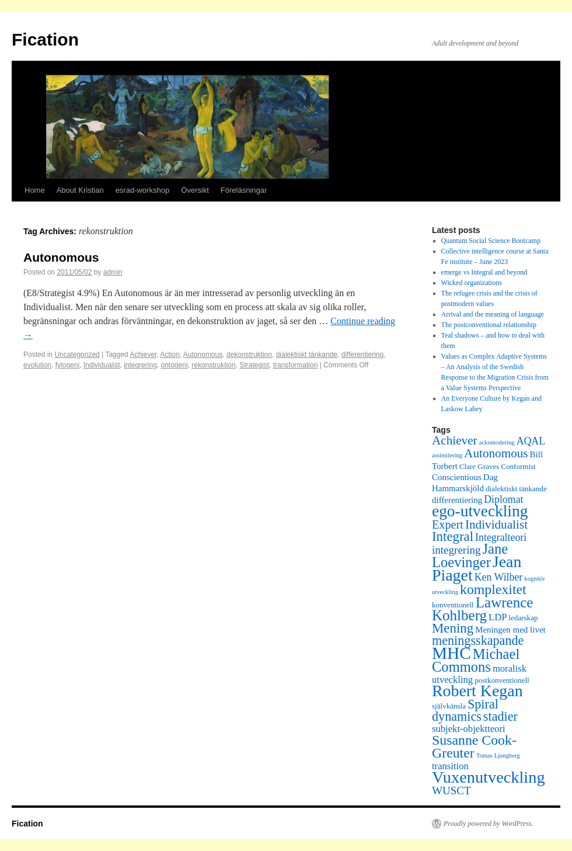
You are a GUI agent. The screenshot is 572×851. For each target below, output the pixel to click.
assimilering (447, 455)
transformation (295, 365)
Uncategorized (76, 354)
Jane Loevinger (470, 555)
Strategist (254, 365)
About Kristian (80, 190)
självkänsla (449, 705)
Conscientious (457, 477)
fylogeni (67, 365)
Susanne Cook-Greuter (474, 746)
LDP (498, 617)
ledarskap (523, 617)
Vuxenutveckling (488, 777)
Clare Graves (479, 466)
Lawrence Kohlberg (482, 609)
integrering (140, 365)
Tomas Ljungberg (498, 755)
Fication (45, 39)
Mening (452, 628)
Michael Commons (475, 660)
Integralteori (500, 537)
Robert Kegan (477, 691)
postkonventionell (502, 680)
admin (113, 272)
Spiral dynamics (465, 710)
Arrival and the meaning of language (492, 314)
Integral (452, 536)
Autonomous (61, 257)
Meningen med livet (510, 629)
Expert (447, 524)
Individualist (101, 365)
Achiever (143, 354)
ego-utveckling (480, 511)
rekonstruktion (213, 365)
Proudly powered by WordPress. (488, 823)
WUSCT (451, 790)
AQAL (531, 441)
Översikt (195, 190)
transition (450, 766)
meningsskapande (478, 640)
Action (169, 354)
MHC (451, 653)
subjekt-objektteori (468, 728)
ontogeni (174, 365)
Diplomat (503, 499)
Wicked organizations (471, 283)
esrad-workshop (143, 190)
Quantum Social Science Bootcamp (490, 241)
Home (35, 190)
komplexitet (493, 589)
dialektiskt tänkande (306, 354)
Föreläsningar (244, 190)
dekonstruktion (249, 354)
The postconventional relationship (488, 325)
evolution (37, 365)
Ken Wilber (499, 577)
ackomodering (497, 442)
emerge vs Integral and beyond (484, 272)
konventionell (453, 604)
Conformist (518, 466)
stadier (500, 716)
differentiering (362, 354)
